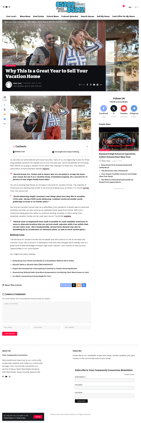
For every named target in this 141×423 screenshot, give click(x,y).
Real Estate (11, 65)
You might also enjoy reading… (67, 152)
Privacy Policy (9, 418)
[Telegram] (134, 110)
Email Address (80, 383)
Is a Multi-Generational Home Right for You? (33, 278)
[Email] (94, 85)
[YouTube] (6, 7)
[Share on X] (90, 85)
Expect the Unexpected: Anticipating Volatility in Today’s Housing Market (46, 268)
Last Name (78, 398)
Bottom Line (20, 151)
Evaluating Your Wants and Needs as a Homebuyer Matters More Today (45, 260)
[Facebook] (4, 7)
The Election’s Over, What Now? (114, 173)
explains (68, 216)
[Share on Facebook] (87, 85)
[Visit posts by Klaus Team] (9, 85)
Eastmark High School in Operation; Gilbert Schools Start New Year (118, 156)
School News (104, 149)
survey (86, 188)
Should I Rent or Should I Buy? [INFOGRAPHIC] (34, 264)
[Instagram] (9, 7)
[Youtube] (124, 110)
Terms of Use (23, 418)
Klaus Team (18, 83)
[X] (114, 110)
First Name (78, 390)
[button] (37, 416)
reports (46, 169)
